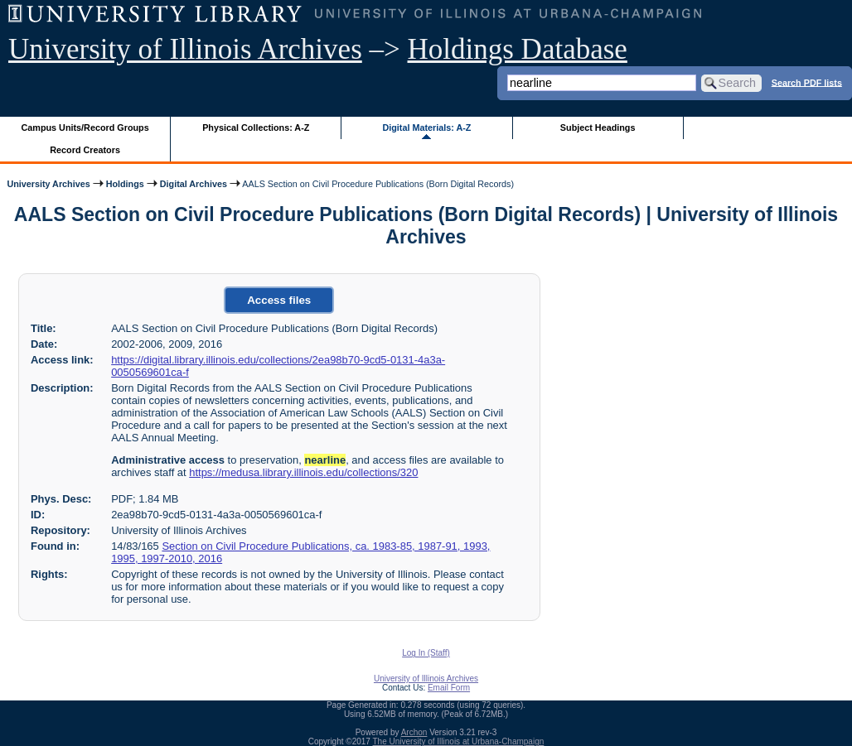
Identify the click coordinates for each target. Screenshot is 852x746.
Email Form (449, 687)
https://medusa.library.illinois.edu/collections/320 (303, 472)
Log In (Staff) (426, 652)
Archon (414, 732)
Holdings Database (517, 49)
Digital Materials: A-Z (426, 127)
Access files (279, 300)
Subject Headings (598, 127)
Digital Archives (193, 184)
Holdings (125, 184)
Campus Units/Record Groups (85, 127)
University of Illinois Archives (185, 49)
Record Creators (85, 150)
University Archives (48, 184)
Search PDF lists (807, 82)
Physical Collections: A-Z (255, 127)
